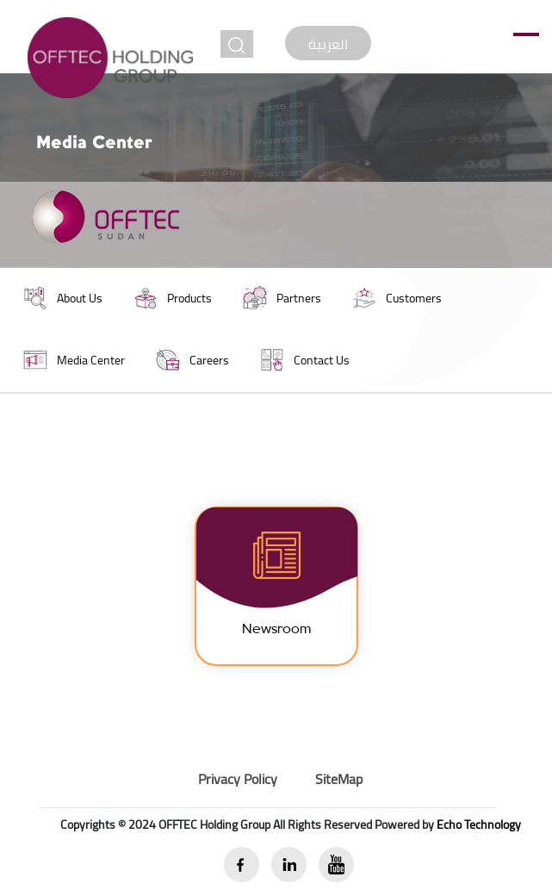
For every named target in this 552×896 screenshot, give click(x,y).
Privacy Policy (237, 779)
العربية (328, 44)
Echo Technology (479, 824)
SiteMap (339, 779)
